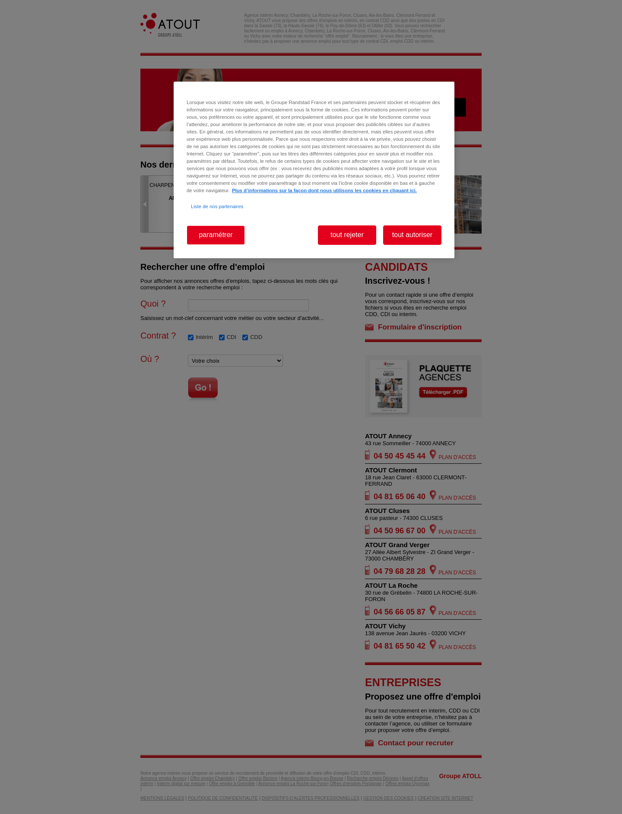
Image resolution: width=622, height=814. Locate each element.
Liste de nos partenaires (217, 206)
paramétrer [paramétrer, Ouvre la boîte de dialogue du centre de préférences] (215, 234)
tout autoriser (412, 234)
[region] (314, 170)
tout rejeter (346, 234)
